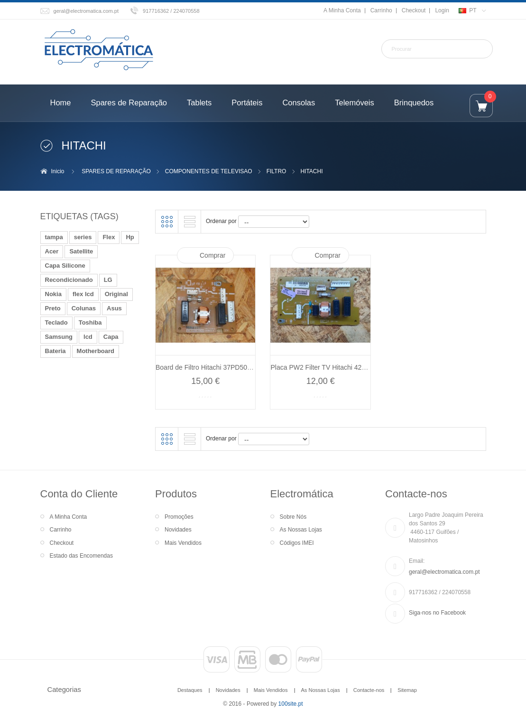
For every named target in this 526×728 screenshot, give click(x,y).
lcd (87, 336)
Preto (53, 308)
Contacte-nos (369, 690)
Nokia (53, 294)
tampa (54, 237)
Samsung (59, 336)
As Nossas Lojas (301, 529)
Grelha (167, 221)
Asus (114, 308)
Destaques (190, 690)
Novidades (178, 529)
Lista (189, 221)
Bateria (55, 351)
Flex (108, 237)
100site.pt (290, 703)
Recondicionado (69, 279)
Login (442, 10)
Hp (130, 237)
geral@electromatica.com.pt (86, 11)
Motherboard (95, 351)
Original (116, 294)
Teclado (56, 322)
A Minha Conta (342, 10)
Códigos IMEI (297, 543)
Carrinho (381, 10)
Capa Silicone (65, 265)
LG (108, 279)
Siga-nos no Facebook (437, 612)
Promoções (179, 516)
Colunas (84, 308)
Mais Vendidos (183, 543)
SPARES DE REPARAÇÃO (116, 171)
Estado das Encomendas (81, 555)
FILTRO (276, 171)
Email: (416, 561)
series (83, 237)
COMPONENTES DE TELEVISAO (208, 171)
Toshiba (90, 322)
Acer (52, 251)
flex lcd (83, 294)
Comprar (212, 255)
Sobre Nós (293, 516)
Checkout (414, 10)
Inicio (58, 171)
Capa (111, 336)
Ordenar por (221, 221)
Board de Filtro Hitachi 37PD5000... (208, 367)
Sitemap (406, 690)
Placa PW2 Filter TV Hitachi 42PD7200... (330, 367)
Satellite (81, 251)
